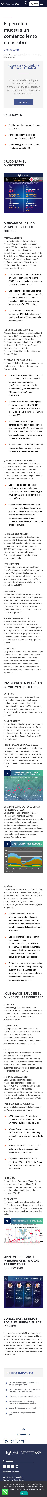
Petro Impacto (13, 55)
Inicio (5, 55)
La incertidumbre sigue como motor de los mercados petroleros (23, 1384)
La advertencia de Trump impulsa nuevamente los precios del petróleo (22, 1402)
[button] (6, 1441)
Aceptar (24, 1493)
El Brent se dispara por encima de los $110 (22, 1414)
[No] (43, 1489)
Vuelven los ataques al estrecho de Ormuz (24, 1408)
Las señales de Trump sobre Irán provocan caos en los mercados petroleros (25, 1391)
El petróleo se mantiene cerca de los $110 (24, 1396)
